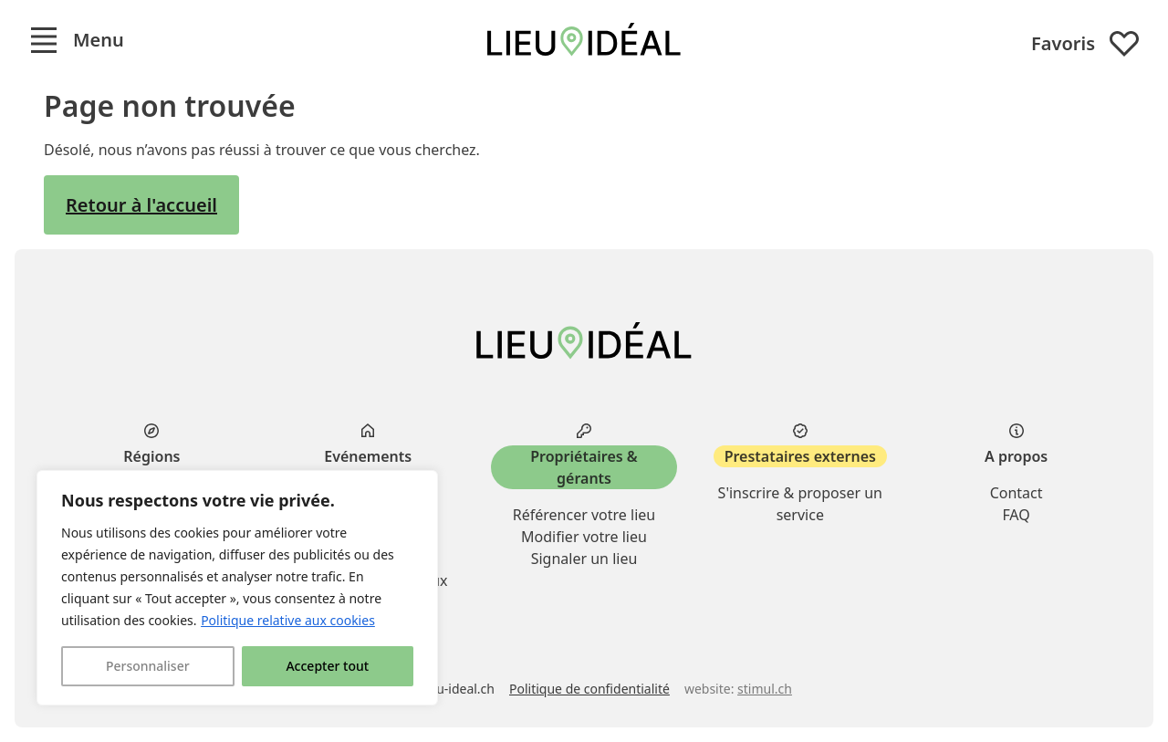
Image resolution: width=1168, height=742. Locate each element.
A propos (1016, 456)
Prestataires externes (800, 456)
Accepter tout (327, 665)
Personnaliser (148, 665)
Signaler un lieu (584, 559)
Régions (151, 456)
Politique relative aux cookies (288, 620)
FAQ (1015, 515)
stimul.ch (764, 688)
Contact (1016, 493)
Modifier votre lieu (584, 537)
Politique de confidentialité (589, 688)
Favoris (1085, 43)
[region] (237, 587)
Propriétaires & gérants (584, 467)
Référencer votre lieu (584, 515)
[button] (76, 40)
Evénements (368, 456)
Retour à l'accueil (141, 205)
